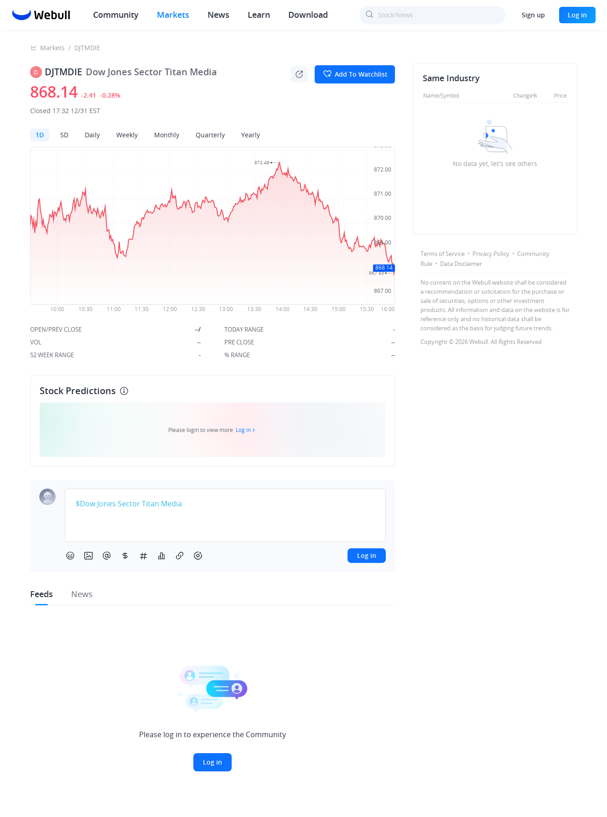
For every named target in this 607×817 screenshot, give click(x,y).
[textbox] (225, 504)
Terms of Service (442, 254)
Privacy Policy (490, 254)
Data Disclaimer (461, 264)
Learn (259, 14)
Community (116, 14)
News (218, 14)
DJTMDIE (87, 47)
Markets (173, 14)
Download (308, 14)
